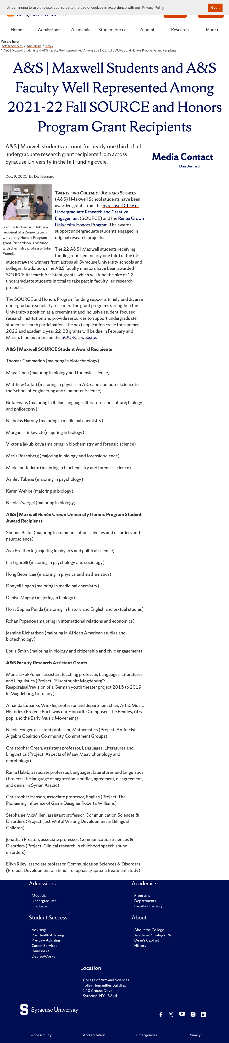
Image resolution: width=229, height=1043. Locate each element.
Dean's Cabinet (146, 940)
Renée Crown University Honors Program (99, 221)
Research (180, 30)
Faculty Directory (148, 906)
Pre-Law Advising (46, 940)
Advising (39, 929)
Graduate (39, 906)
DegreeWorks (43, 956)
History (140, 945)
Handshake (41, 950)
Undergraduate (44, 900)
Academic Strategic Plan (154, 935)
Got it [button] (215, 7)
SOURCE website (78, 337)
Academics (81, 30)
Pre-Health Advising (48, 935)
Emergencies (146, 1034)
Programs (142, 895)
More (211, 29)
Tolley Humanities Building (104, 985)
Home (16, 30)
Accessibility (41, 1034)
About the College (149, 929)
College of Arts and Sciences (106, 979)
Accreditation (94, 1034)
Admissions (49, 30)
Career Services (44, 945)
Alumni (147, 30)
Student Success (114, 30)
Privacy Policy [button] (153, 8)
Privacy (195, 1034)
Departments (145, 900)
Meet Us (39, 895)
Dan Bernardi (190, 166)
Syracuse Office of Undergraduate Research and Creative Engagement (97, 211)
